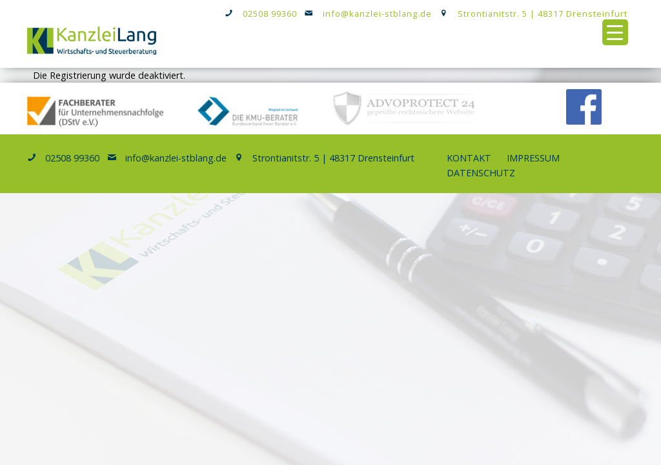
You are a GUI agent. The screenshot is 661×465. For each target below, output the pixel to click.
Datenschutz (481, 173)
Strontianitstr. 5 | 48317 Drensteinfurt (542, 13)
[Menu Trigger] (615, 32)
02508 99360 (270, 13)
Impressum (533, 158)
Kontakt (469, 158)
